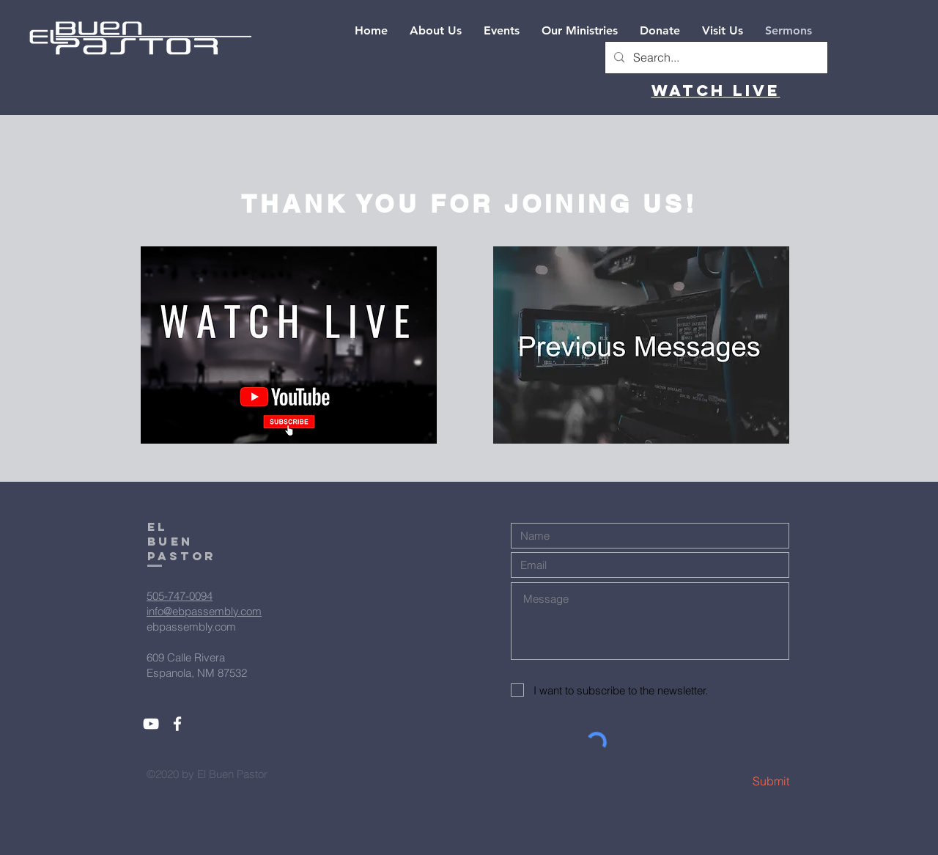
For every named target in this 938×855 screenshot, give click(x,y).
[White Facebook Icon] (177, 723)
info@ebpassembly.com (204, 611)
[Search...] (715, 57)
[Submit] (737, 781)
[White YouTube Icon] (150, 723)
